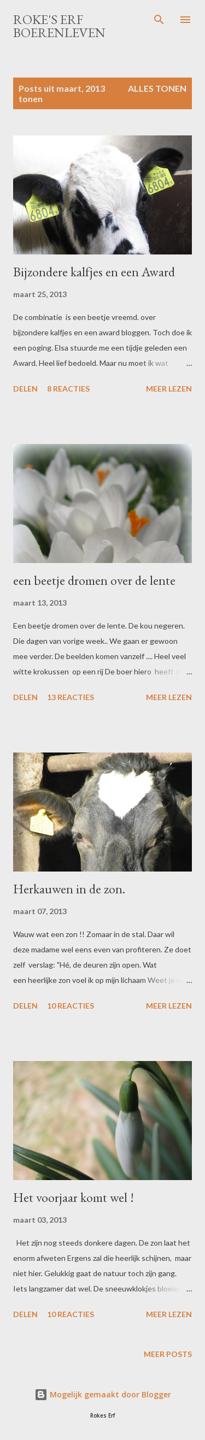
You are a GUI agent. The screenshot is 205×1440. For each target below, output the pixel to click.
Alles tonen (157, 88)
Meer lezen (169, 388)
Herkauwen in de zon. (69, 888)
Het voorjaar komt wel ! (73, 1197)
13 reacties (70, 697)
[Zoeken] (159, 19)
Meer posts (168, 1354)
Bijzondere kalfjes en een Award (94, 271)
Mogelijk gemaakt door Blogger (102, 1394)
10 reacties (70, 1005)
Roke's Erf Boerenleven (59, 26)
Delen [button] (25, 388)
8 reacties (68, 388)
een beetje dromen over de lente (94, 580)
